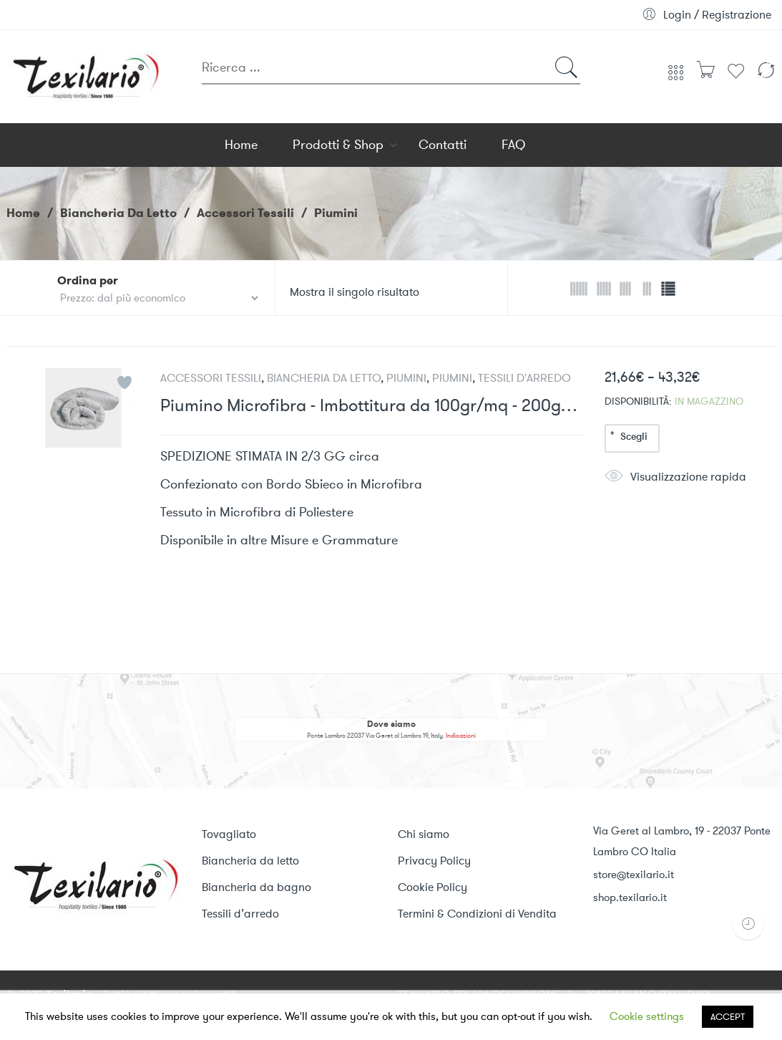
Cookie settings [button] (647, 1016)
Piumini (406, 378)
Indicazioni (461, 736)
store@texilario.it (633, 874)
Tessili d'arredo (524, 378)
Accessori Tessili (245, 212)
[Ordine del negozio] (158, 298)
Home (23, 212)
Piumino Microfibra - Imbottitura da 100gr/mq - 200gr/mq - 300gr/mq (371, 406)
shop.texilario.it (630, 897)
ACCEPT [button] (727, 1017)
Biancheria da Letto (118, 212)
